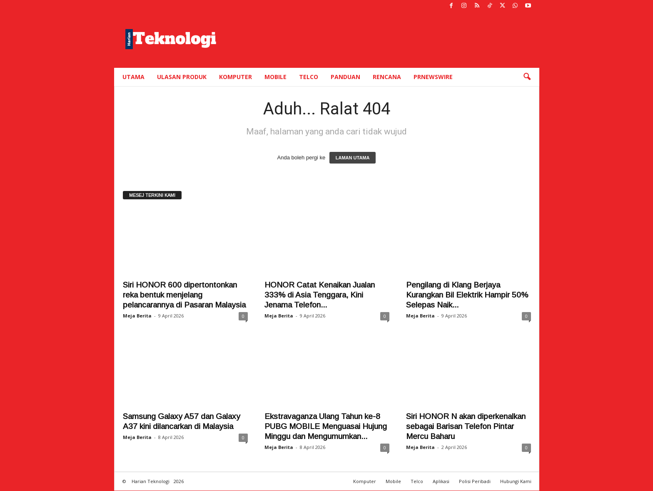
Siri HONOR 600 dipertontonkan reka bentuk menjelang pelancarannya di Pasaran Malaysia (184, 295)
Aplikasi (441, 482)
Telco (308, 77)
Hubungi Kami (515, 482)
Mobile (275, 77)
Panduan (345, 77)
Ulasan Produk (182, 77)
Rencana (387, 77)
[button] (527, 77)
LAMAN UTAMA (353, 158)
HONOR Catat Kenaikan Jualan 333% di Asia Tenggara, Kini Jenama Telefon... (319, 295)
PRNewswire (433, 77)
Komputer (235, 77)
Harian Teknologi (150, 482)
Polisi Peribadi (475, 482)
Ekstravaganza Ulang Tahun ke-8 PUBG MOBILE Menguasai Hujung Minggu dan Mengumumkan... (325, 426)
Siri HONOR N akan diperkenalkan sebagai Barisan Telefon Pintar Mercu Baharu (466, 426)
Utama (133, 77)
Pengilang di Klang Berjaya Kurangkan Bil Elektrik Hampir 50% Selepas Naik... (467, 295)
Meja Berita (137, 316)
